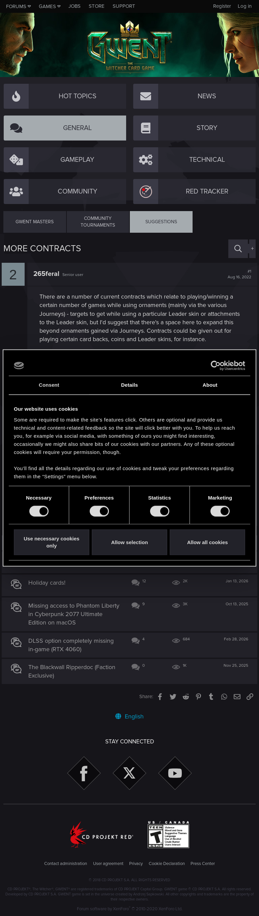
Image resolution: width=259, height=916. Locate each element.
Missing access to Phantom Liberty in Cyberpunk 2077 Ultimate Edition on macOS (66, 614)
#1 (238, 274)
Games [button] (47, 6)
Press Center (203, 863)
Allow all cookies (207, 542)
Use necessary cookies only (51, 542)
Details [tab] (129, 385)
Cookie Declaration (167, 863)
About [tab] (210, 385)
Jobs (74, 6)
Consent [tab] (49, 385)
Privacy (136, 863)
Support (124, 6)
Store (97, 6)
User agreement (108, 863)
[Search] (238, 248)
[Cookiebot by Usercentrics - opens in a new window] (215, 365)
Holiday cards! (48, 582)
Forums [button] (16, 6)
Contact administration (65, 863)
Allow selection (129, 542)
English (129, 716)
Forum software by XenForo (129, 909)
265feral (48, 274)
